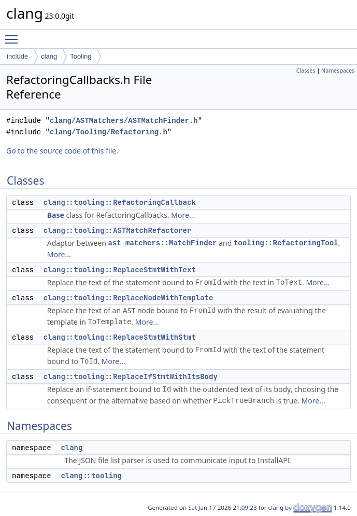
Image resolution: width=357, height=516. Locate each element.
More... (183, 215)
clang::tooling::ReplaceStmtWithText (120, 269)
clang (49, 56)
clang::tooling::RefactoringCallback (120, 202)
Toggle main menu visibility (14, 35)
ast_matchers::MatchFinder (162, 243)
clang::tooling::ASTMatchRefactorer (118, 230)
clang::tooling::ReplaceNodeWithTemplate (128, 297)
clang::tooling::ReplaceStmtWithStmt (120, 337)
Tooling (80, 56)
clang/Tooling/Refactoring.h (108, 132)
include (17, 56)
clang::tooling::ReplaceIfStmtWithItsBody (131, 376)
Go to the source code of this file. (62, 151)
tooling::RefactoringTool (286, 243)
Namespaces (337, 70)
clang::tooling (91, 475)
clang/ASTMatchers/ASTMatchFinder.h (124, 120)
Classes (306, 70)
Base (55, 215)
